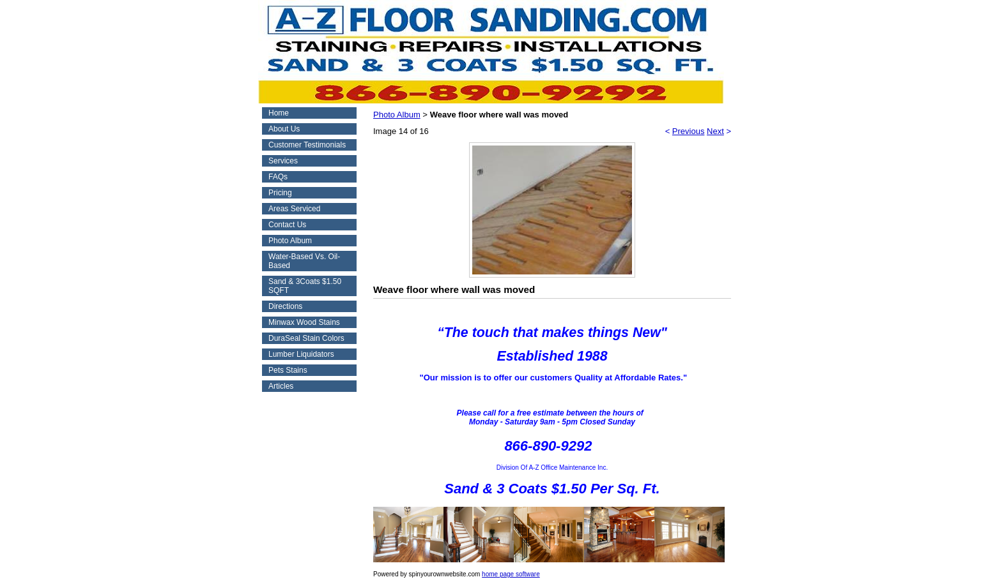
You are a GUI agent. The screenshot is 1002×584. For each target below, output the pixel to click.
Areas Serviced (294, 208)
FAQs (278, 176)
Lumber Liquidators (301, 354)
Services (283, 160)
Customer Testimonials (307, 144)
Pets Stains (287, 370)
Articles (280, 386)
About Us (284, 128)
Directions (285, 306)
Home (278, 113)
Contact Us (287, 224)
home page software (511, 574)
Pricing (280, 192)
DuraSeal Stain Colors (306, 338)
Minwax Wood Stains (304, 322)
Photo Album (290, 240)
